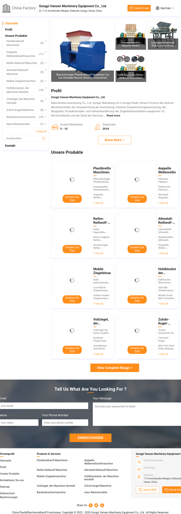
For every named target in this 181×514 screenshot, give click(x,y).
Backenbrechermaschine (25, 117)
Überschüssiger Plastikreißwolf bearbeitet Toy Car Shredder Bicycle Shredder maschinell (82, 76)
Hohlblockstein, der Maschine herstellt (25, 90)
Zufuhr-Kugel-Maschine (25, 110)
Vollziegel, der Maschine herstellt (25, 101)
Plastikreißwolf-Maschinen (25, 43)
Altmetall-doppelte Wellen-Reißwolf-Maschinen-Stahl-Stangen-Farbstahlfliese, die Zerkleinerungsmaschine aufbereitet (167, 196)
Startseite (11, 23)
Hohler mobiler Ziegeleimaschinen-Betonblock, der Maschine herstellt (102, 297)
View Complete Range (113, 368)
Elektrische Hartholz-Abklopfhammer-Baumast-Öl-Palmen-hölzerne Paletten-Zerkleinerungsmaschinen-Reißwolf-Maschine (167, 188)
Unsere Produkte (16, 35)
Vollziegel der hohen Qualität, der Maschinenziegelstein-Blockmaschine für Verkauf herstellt (102, 331)
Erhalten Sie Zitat (72, 198)
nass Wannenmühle (25, 124)
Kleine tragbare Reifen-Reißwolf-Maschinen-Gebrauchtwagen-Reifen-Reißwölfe (102, 239)
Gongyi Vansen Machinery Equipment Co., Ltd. (73, 6)
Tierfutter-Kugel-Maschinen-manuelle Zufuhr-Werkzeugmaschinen (167, 339)
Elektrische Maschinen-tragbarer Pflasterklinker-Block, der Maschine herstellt (166, 281)
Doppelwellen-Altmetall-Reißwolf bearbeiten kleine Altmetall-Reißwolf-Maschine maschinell (167, 239)
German (166, 8)
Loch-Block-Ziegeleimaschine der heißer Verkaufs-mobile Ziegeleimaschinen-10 (102, 289)
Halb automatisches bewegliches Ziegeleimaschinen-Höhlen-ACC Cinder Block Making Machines (102, 281)
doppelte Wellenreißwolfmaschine (25, 54)
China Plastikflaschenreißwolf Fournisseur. (37, 512)
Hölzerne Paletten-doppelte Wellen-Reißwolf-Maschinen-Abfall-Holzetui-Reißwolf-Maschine (130, 44)
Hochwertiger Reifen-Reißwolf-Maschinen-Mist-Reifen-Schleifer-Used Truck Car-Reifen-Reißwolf (101, 246)
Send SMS (150, 489)
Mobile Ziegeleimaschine (25, 81)
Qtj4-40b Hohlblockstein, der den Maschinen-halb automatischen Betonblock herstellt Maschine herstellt (167, 289)
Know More (113, 140)
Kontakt (10, 145)
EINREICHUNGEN (90, 438)
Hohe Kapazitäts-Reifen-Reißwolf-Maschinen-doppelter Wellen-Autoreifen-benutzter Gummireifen (131, 76)
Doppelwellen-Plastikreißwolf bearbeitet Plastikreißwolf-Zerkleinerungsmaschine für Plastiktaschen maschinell (102, 188)
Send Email (141, 8)
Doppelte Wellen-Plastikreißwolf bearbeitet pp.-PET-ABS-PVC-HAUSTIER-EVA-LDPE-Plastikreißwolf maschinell (102, 196)
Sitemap (5, 486)
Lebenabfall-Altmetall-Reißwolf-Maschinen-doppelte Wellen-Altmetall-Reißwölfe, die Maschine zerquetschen (163, 44)
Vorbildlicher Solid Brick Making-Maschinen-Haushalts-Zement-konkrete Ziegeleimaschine (102, 347)
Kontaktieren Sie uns (12, 480)
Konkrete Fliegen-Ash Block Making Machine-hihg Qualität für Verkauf (100, 339)
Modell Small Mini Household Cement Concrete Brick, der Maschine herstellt (166, 297)
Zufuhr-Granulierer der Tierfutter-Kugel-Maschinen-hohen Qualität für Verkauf (166, 331)
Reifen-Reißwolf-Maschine (25, 63)
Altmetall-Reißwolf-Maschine (25, 72)
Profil (8, 29)
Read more (113, 115)
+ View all (40, 131)
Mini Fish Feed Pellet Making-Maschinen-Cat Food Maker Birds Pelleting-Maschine (166, 347)
